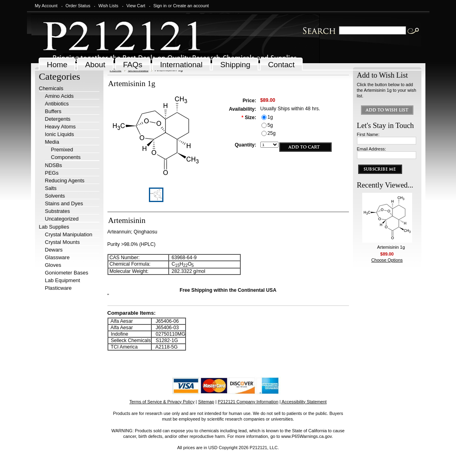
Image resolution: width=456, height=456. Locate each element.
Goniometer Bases (67, 273)
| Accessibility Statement (303, 401)
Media (52, 142)
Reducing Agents (65, 180)
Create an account (191, 5)
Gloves (53, 265)
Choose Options (387, 260)
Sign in (160, 5)
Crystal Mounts (62, 242)
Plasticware (58, 288)
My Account (46, 5)
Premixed (62, 149)
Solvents (55, 196)
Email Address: (371, 148)
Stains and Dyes (64, 203)
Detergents (58, 119)
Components (66, 157)
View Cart (135, 5)
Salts (51, 188)
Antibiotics (57, 104)
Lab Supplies (54, 227)
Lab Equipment (62, 280)
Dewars (54, 250)
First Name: (368, 134)
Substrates (57, 211)
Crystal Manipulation (69, 234)
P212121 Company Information (248, 401)
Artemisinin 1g (391, 247)
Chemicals (51, 88)
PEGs (52, 173)
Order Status (78, 5)
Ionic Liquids (59, 134)
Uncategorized (62, 219)
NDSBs (53, 165)
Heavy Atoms (60, 127)
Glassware (57, 257)
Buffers (53, 111)
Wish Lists (108, 5)
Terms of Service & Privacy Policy (161, 401)
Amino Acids (59, 96)
